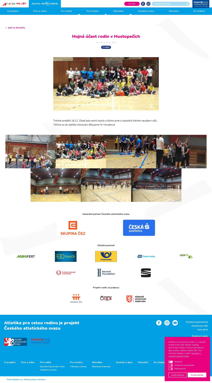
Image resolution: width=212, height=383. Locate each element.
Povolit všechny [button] (197, 375)
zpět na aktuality (16, 27)
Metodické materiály (101, 367)
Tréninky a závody (78, 367)
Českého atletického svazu (32, 328)
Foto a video (40, 11)
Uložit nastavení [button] (177, 375)
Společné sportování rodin (52, 367)
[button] (170, 362)
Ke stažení (199, 11)
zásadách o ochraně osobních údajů (184, 354)
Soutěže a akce (146, 11)
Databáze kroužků (48, 370)
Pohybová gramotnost (197, 322)
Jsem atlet (202, 329)
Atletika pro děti (199, 326)
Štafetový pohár (200, 336)
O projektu (13, 11)
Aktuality (174, 11)
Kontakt (132, 3)
